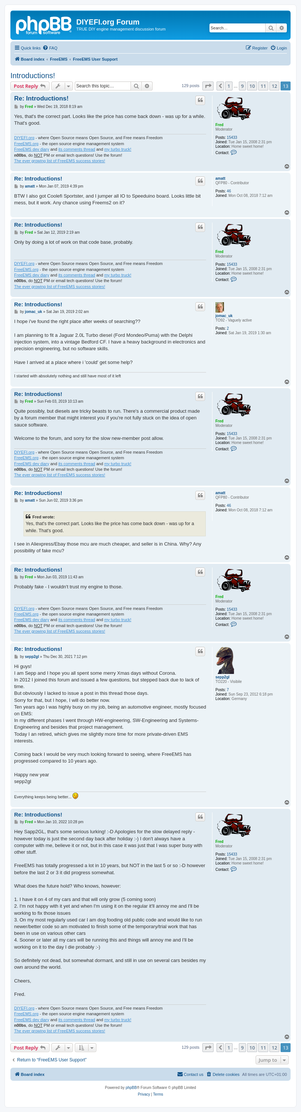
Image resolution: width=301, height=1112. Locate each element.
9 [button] (242, 86)
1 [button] (228, 86)
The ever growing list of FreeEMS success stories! (59, 161)
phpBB (131, 1088)
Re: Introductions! (41, 98)
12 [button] (274, 86)
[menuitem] (49, 48)
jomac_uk (224, 316)
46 (229, 191)
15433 (232, 137)
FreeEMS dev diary (31, 149)
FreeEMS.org (26, 143)
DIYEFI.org (24, 137)
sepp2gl (222, 677)
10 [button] (252, 86)
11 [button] (263, 86)
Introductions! (32, 75)
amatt (220, 178)
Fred (219, 125)
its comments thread (76, 149)
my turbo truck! (117, 149)
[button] (208, 86)
